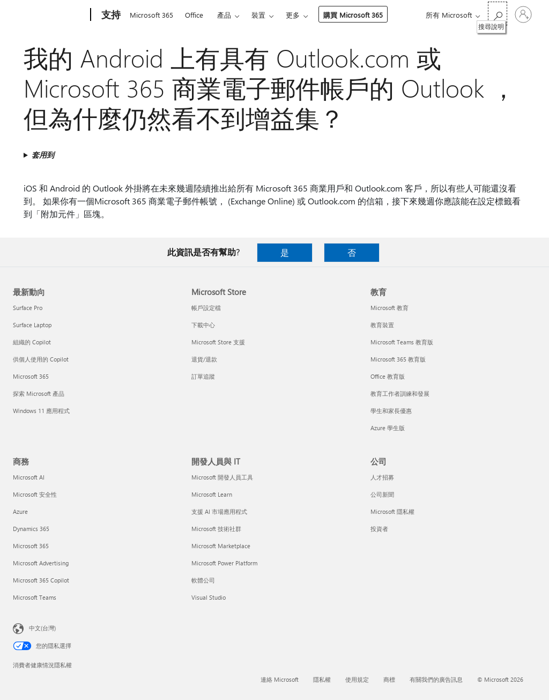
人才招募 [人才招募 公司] (382, 477)
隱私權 (322, 679)
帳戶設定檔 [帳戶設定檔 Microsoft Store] (206, 308)
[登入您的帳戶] (523, 14)
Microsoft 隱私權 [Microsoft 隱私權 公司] (392, 511)
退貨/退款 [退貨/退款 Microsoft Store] (204, 359)
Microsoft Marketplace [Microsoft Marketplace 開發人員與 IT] (220, 546)
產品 (224, 14)
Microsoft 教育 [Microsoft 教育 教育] (389, 308)
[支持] (110, 15)
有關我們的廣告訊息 (436, 679)
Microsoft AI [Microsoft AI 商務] (28, 477)
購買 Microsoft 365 (353, 14)
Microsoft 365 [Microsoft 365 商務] (31, 546)
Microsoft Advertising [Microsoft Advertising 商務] (41, 563)
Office (194, 14)
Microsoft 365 (151, 14)
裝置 (258, 14)
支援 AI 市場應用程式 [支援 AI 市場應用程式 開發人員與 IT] (219, 511)
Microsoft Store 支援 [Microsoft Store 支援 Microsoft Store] (218, 342)
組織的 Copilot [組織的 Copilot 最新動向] (32, 342)
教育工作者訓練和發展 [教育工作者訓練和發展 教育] (399, 393)
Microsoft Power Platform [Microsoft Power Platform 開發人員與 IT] (224, 563)
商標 (389, 679)
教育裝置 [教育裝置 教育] (382, 325)
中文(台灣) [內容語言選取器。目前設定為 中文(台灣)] (42, 628)
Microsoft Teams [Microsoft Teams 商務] (34, 597)
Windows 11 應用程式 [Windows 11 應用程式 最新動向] (41, 411)
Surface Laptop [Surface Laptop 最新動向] (32, 325)
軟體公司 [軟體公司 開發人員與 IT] (203, 580)
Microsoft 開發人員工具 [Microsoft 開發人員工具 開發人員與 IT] (222, 477)
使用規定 (357, 679)
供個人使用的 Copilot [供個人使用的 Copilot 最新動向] (41, 359)
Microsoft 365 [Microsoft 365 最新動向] (31, 376)
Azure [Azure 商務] (20, 511)
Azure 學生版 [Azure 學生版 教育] (387, 428)
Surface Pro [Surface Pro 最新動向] (27, 308)
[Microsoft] (49, 15)
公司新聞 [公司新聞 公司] (382, 494)
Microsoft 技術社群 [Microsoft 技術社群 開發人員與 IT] (216, 529)
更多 (293, 14)
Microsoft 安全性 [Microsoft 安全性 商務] (35, 494)
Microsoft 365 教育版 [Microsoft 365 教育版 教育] (398, 359)
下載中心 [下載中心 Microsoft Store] (203, 325)
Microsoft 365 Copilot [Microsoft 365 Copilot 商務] (41, 580)
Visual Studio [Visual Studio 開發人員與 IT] (208, 597)
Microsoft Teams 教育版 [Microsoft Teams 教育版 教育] (401, 342)
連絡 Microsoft (280, 679)
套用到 (43, 155)
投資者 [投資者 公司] (379, 529)
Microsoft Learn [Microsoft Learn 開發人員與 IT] (211, 494)
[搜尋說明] (497, 14)
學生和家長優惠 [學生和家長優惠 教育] (391, 411)
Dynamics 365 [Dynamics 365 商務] (31, 529)
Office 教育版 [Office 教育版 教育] (387, 376)
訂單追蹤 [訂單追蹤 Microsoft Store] (203, 376)
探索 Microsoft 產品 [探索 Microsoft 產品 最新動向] (38, 393)
